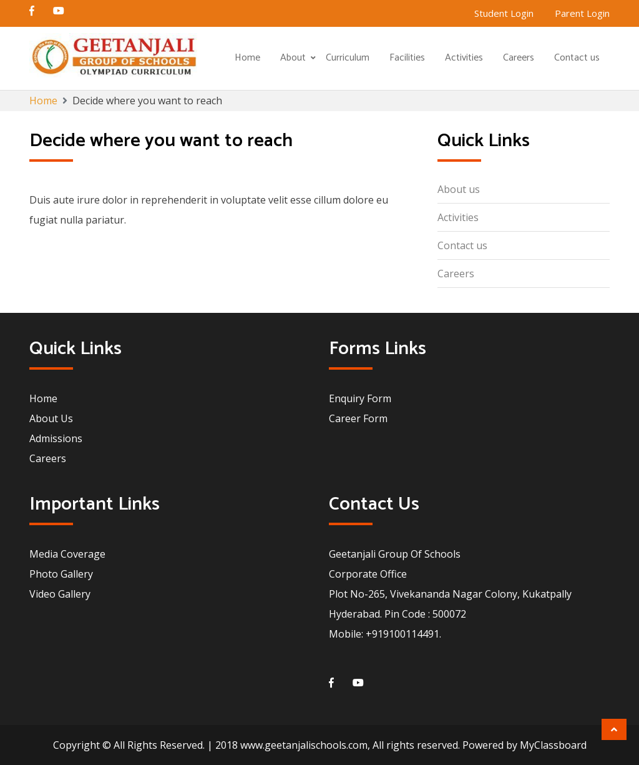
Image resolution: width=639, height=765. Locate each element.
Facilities (407, 57)
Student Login (504, 13)
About (293, 57)
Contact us (577, 57)
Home (247, 57)
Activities (464, 57)
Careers (518, 57)
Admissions (55, 438)
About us (458, 189)
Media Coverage (67, 554)
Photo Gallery (61, 574)
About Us (51, 418)
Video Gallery (59, 594)
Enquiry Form (360, 398)
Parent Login (582, 13)
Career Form (358, 418)
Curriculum (347, 57)
